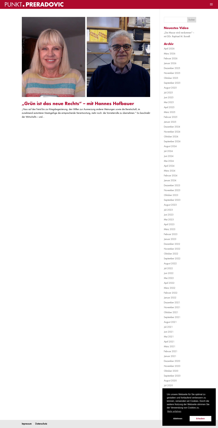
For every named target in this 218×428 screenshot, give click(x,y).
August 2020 (170, 381)
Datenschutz (41, 424)
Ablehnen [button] (177, 418)
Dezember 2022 (172, 244)
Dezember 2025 (172, 68)
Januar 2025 (170, 122)
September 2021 (172, 317)
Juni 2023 (169, 215)
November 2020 (172, 366)
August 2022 (170, 263)
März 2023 (169, 229)
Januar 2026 (170, 63)
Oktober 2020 (171, 371)
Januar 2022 (170, 298)
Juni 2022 (169, 273)
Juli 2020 (168, 385)
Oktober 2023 (171, 195)
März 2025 (169, 112)
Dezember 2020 (172, 361)
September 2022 (172, 258)
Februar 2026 (170, 58)
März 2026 (169, 54)
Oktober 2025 (171, 78)
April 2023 (169, 224)
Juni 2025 (169, 97)
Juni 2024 (169, 156)
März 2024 (169, 171)
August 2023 (170, 205)
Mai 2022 (169, 278)
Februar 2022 (170, 293)
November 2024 (172, 132)
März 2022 (169, 288)
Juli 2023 (168, 210)
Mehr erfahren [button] (174, 411)
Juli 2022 (168, 268)
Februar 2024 (170, 176)
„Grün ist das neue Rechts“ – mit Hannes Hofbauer (78, 104)
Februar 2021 (170, 351)
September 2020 (172, 376)
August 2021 (170, 322)
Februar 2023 (170, 234)
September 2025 (172, 83)
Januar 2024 (170, 180)
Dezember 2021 (172, 302)
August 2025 (170, 88)
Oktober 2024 (171, 137)
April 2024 (169, 166)
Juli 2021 (168, 327)
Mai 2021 (169, 337)
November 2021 (172, 307)
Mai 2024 (169, 161)
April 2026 (169, 49)
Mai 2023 (169, 220)
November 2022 (172, 249)
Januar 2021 (170, 356)
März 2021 (169, 346)
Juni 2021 (169, 332)
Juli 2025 (168, 93)
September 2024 (172, 141)
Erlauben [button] (200, 418)
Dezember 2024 (172, 127)
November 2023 (172, 190)
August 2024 (170, 146)
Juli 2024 (168, 151)
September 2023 (172, 200)
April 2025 (169, 107)
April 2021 (169, 342)
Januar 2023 (170, 239)
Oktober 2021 (171, 312)
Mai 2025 (169, 102)
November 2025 (172, 73)
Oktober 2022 (171, 254)
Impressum (27, 424)
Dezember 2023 (172, 185)
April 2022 (169, 283)
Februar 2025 (170, 117)
